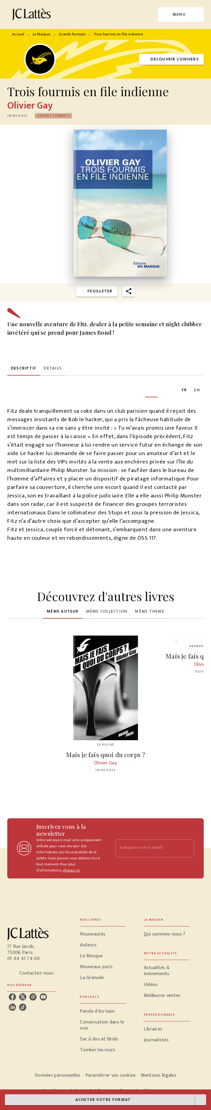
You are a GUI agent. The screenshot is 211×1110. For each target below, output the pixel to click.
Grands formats (72, 34)
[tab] (23, 368)
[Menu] (181, 14)
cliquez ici (71, 870)
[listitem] (12, 997)
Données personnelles (57, 1075)
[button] (171, 59)
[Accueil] (32, 14)
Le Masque (42, 34)
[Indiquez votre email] (147, 848)
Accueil (18, 34)
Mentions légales (158, 1075)
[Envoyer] (187, 848)
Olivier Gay (30, 106)
